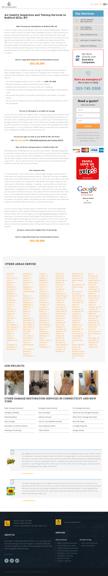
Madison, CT (27, 296)
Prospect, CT (43, 276)
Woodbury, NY (93, 342)
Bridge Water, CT (12, 296)
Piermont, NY (76, 327)
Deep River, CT (12, 318)
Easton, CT (10, 331)
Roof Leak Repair (44, 413)
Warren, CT (43, 311)
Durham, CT (11, 322)
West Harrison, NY (94, 331)
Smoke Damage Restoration (67, 548)
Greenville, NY (11, 349)
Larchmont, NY (61, 347)
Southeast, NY (93, 287)
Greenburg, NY (61, 322)
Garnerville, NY (61, 318)
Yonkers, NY (92, 345)
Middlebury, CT (28, 302)
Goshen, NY (60, 320)
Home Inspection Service (46, 426)
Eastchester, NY (61, 314)
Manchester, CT (28, 298)
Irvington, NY (60, 336)
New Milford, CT (28, 338)
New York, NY (76, 298)
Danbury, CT (11, 314)
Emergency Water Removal (47, 408)
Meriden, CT (27, 300)
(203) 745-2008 (100, 4)
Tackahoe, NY (93, 300)
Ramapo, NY (76, 349)
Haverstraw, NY (61, 329)
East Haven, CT (12, 329)
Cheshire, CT (11, 302)
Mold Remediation (86, 34)
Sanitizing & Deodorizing (12, 430)
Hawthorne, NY (61, 331)
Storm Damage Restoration (67, 551)
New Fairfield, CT (29, 325)
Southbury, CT (44, 294)
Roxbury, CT (43, 285)
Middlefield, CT (28, 305)
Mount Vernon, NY (78, 285)
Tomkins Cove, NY (94, 307)
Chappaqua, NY (61, 294)
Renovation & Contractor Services (16, 426)
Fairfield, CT (11, 338)
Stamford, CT (43, 298)
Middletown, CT (28, 307)
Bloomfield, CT (12, 289)
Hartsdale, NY (60, 327)
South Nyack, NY (94, 289)
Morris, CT (26, 314)
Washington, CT (44, 314)
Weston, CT (43, 329)
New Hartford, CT (29, 327)
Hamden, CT (27, 280)
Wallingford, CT (44, 309)
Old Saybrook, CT (29, 356)
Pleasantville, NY (77, 329)
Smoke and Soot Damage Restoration (86, 413)
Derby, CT (10, 320)
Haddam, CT (27, 278)
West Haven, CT (44, 327)
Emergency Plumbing (11, 413)
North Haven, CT (28, 349)
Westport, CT (43, 331)
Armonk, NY (60, 276)
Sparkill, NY (92, 294)
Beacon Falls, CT (12, 278)
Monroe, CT (27, 311)
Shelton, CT (43, 289)
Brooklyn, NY (60, 289)
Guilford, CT (27, 276)
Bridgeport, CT (12, 294)
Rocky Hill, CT (44, 282)
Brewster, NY (60, 285)
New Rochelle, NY (78, 296)
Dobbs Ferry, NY (61, 311)
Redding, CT (43, 278)
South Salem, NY (94, 291)
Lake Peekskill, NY (62, 345)
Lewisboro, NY (61, 349)
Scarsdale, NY (93, 278)
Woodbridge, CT (44, 347)
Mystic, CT (26, 316)
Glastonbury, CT (12, 347)
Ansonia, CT (11, 274)
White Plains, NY (93, 340)
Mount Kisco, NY (77, 278)
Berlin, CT (10, 280)
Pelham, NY (76, 322)
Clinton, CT (10, 307)
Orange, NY (76, 307)
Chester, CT (11, 305)
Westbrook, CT (44, 322)
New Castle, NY (77, 291)
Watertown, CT (44, 320)
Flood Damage (9, 421)
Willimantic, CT (44, 336)
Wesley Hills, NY (93, 322)
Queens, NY (76, 347)
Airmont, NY (60, 274)
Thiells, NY (91, 305)
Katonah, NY (60, 338)
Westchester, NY (94, 325)
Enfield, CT (10, 334)
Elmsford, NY (60, 316)
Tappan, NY (92, 302)
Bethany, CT (11, 282)
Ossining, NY (76, 314)
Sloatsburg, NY (93, 282)
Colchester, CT (12, 309)
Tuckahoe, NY (93, 309)
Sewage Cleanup (78, 430)
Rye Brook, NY (93, 276)
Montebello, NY (77, 276)
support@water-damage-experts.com (33, 526)
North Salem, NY (77, 302)
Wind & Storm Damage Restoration (85, 417)
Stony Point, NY (93, 298)
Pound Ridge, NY (77, 336)
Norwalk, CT (27, 351)
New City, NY (76, 294)
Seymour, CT (43, 287)
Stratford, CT (43, 300)
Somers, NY (92, 285)
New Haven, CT (28, 329)
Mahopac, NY (60, 351)
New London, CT (28, 336)
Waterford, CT (44, 318)
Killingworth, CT (28, 287)
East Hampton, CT (13, 327)
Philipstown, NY (77, 325)
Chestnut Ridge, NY (62, 296)
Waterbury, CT (44, 316)
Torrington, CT (44, 305)
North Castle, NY (77, 300)
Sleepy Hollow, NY (94, 280)
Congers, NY (60, 300)
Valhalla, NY (92, 314)
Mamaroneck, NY (78, 274)
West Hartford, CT (45, 325)
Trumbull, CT (43, 307)
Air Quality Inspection (88, 40)
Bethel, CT (10, 285)
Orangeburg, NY (77, 309)
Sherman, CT (43, 291)
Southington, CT (44, 296)
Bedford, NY (60, 278)
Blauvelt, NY (60, 282)
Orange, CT (43, 274)
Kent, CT (26, 285)
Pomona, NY (76, 331)
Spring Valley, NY (94, 296)
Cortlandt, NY (60, 305)
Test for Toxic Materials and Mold (50, 421)
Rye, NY (91, 274)
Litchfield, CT (27, 289)
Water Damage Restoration (84, 21)
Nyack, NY (75, 305)
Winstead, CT (43, 342)
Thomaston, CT (44, 302)
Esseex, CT (10, 336)
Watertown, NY (93, 320)
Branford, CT (11, 291)
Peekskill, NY (76, 320)
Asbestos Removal (86, 45)
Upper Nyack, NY (94, 311)
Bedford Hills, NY (61, 280)
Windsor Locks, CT (45, 340)
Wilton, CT (42, 338)
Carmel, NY (59, 291)
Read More (9, 554)
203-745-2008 (88, 88)
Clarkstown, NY (61, 298)
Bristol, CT (10, 298)
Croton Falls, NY (61, 309)
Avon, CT (10, 276)
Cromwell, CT (11, 311)
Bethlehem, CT (12, 287)
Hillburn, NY (59, 334)
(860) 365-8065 (26, 523)
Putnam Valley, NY (78, 345)
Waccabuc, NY (93, 318)
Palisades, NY (76, 316)
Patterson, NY (77, 318)
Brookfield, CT (11, 300)
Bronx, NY (59, 287)
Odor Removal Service (89, 543)
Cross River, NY (61, 307)
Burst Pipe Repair (78, 421)
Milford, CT (26, 309)
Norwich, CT (27, 354)
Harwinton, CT (28, 282)
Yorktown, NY (93, 347)
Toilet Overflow (43, 430)
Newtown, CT (27, 340)
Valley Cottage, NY (94, 316)
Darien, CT (10, 316)
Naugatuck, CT (28, 318)
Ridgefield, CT (44, 280)
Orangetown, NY (77, 311)
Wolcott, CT (43, 345)
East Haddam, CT (12, 325)
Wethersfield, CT (45, 334)
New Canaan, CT (28, 322)
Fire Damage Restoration (83, 28)
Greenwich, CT (28, 274)
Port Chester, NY (77, 334)
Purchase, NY (76, 338)
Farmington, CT (12, 345)
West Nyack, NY (93, 338)
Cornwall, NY (60, 302)
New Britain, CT (28, 320)
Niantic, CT (26, 342)
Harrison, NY (60, 325)
